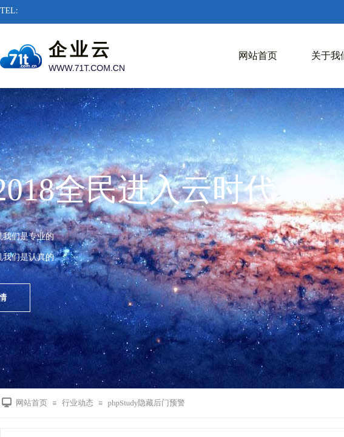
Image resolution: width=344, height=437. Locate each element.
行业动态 (77, 402)
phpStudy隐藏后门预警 (146, 402)
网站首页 (257, 55)
